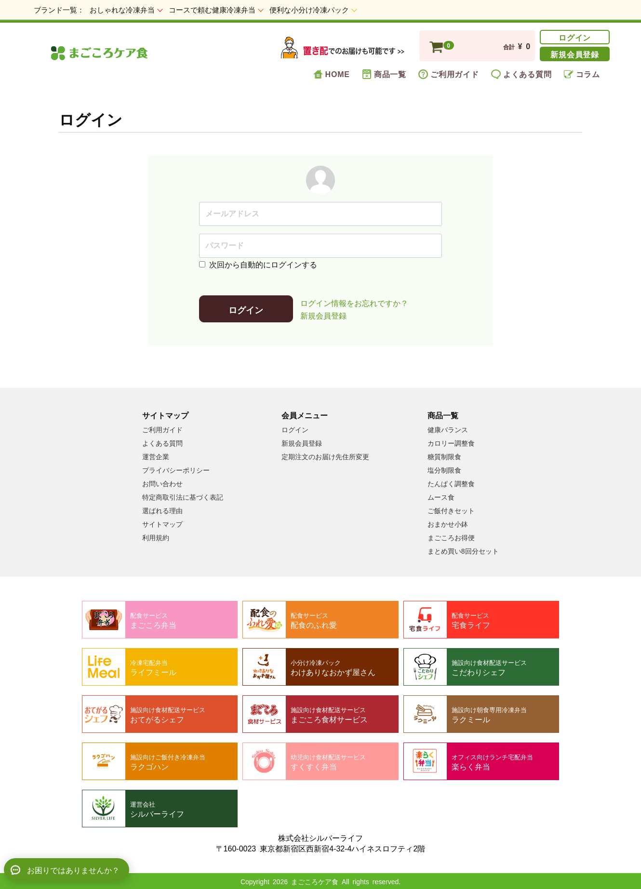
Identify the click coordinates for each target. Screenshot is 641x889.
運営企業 (155, 455)
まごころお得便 (451, 536)
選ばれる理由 (162, 509)
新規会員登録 (574, 53)
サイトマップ (162, 523)
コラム (582, 74)
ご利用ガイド (448, 74)
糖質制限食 (444, 455)
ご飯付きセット (451, 509)
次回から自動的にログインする (258, 263)
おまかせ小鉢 (447, 523)
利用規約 (155, 536)
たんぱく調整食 (451, 482)
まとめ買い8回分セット (463, 550)
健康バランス (447, 428)
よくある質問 (521, 74)
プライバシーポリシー (176, 469)
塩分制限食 (444, 469)
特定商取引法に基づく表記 (182, 496)
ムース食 (440, 496)
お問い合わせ (162, 482)
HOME (331, 74)
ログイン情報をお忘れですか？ (354, 302)
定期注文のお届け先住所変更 (325, 455)
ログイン (575, 36)
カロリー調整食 (451, 442)
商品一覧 (384, 74)
